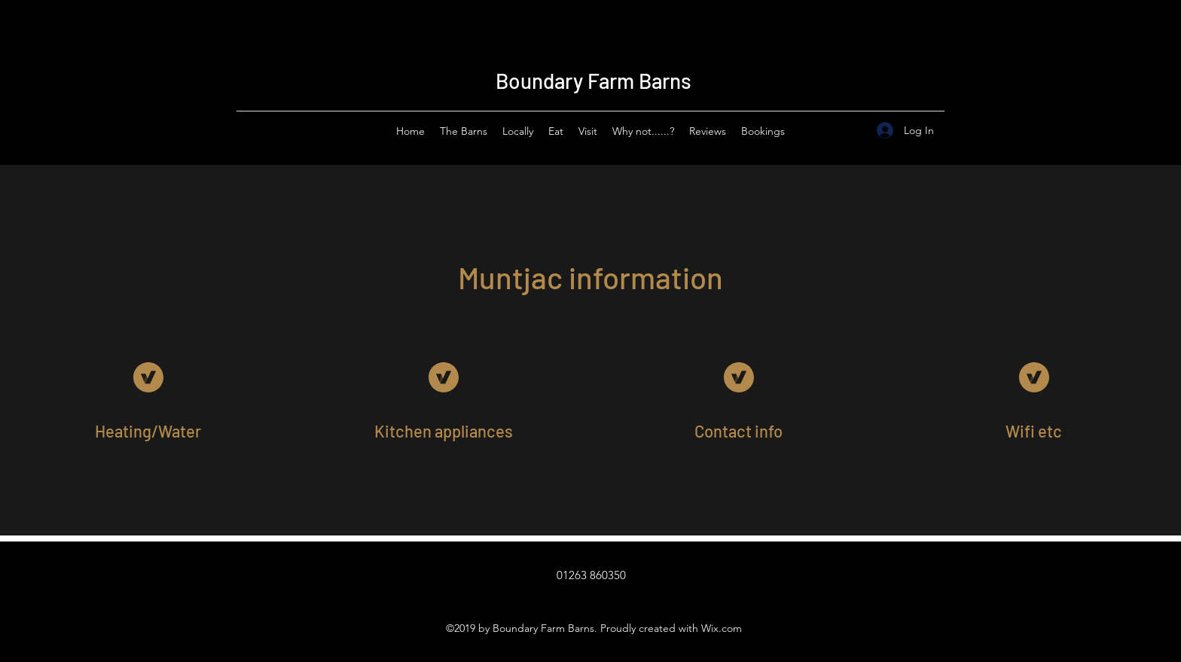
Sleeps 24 (822, 32)
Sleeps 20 (813, 38)
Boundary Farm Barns (593, 80)
